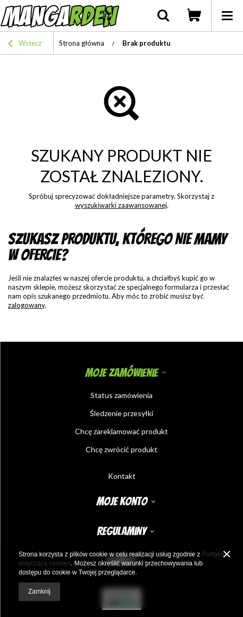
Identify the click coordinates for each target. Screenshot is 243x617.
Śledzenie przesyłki (121, 413)
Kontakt (122, 476)
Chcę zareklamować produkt (121, 431)
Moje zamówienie (121, 373)
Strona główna (81, 43)
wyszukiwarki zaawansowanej (121, 205)
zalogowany (26, 305)
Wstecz (24, 44)
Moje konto (121, 501)
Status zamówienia (121, 395)
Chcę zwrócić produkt (121, 449)
